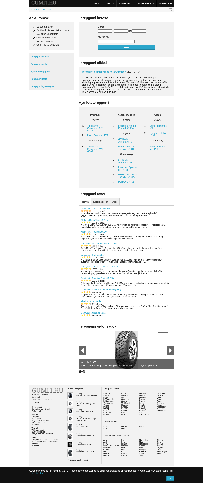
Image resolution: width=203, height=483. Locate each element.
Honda (124, 444)
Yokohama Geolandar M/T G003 (95, 149)
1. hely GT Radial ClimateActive (86, 394)
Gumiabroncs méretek (41, 409)
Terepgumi (36, 424)
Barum (106, 397)
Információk (124, 3)
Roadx (142, 405)
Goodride (125, 399)
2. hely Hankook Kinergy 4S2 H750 (85, 404)
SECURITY (144, 414)
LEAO (123, 414)
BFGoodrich (108, 399)
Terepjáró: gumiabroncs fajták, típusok (104, 72)
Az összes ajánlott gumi (78, 460)
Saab (141, 453)
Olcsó (114, 202)
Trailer (160, 449)
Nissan (142, 446)
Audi (105, 442)
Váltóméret (36, 411)
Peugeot (142, 449)
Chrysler (107, 448)
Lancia (124, 453)
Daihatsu (107, 453)
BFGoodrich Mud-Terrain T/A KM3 (127, 175)
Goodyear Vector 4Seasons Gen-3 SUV (99, 266)
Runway (142, 409)
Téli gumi (35, 416)
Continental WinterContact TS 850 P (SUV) (101, 290)
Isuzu (123, 448)
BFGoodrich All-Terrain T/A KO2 (126, 147)
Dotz (123, 428)
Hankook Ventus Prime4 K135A (127, 127)
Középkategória (100, 202)
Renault (142, 451)
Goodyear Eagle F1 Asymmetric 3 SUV (99, 243)
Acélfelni (35, 445)
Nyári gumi (36, 418)
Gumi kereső (37, 407)
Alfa (105, 440)
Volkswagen (162, 451)
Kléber (124, 409)
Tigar (159, 397)
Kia (122, 451)
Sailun (142, 410)
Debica (106, 407)
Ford (123, 442)
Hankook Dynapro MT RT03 (127, 168)
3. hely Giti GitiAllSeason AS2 (85, 410)
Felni (108, 3)
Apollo (106, 395)
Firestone (107, 412)
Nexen (142, 399)
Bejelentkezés (165, 3)
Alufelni (35, 443)
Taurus (160, 395)
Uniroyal (160, 403)
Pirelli (141, 403)
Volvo (159, 453)
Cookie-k (35, 402)
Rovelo (142, 407)
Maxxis (142, 395)
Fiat (122, 440)
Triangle (160, 401)
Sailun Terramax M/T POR (158, 147)
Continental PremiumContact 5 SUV (97, 278)
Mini (141, 442)
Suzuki (160, 446)
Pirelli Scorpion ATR (97, 135)
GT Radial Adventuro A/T (125, 140)
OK (170, 478)
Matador (142, 393)
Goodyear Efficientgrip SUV (94, 313)
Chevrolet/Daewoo (111, 446)
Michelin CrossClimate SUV (94, 232)
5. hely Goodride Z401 (82, 425)
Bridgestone (108, 401)
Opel (141, 448)
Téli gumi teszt (38, 430)
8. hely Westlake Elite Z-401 (85, 451)
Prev (81, 350)
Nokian (142, 401)
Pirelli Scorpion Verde (91, 301)
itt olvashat (38, 473)
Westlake (161, 409)
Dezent (124, 426)
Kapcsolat (36, 397)
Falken (106, 410)
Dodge (106, 455)
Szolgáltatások (144, 3)
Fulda (123, 393)
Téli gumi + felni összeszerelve (45, 440)
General (124, 395)
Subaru (160, 444)
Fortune (106, 414)
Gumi (96, 3)
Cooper (106, 405)
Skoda (160, 440)
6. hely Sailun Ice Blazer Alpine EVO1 (86, 436)
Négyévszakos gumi (40, 420)
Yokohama (161, 410)
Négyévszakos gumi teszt (42, 434)
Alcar (105, 428)
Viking (159, 405)
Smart (159, 442)
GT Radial (125, 403)
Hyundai (124, 446)
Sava (141, 412)
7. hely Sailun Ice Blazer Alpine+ (87, 444)
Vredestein (161, 407)
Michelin (142, 397)
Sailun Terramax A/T (158, 127)
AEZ (105, 426)
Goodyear (125, 401)
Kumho (124, 410)
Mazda (124, 455)
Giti (122, 397)
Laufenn (124, 412)
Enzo (141, 426)
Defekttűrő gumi (38, 422)
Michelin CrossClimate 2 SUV (94, 220)
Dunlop (106, 409)
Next (170, 350)
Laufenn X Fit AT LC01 (158, 134)
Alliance (106, 393)
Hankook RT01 (126, 181)
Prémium (85, 202)
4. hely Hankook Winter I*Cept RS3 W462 (86, 418)
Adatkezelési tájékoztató (42, 400)
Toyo (159, 399)
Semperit (161, 393)
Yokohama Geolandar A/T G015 (95, 128)
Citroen (106, 449)
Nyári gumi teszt (38, 432)
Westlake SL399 (88, 362)
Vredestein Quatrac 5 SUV (93, 255)
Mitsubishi (143, 444)
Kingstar (124, 407)
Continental (108, 403)
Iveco (123, 449)
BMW (105, 444)
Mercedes (143, 440)
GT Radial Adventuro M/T (126, 161)
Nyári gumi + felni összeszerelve (45, 441)
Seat (141, 455)
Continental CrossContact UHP (95, 208)
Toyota (160, 448)
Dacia (105, 451)
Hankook (125, 405)
